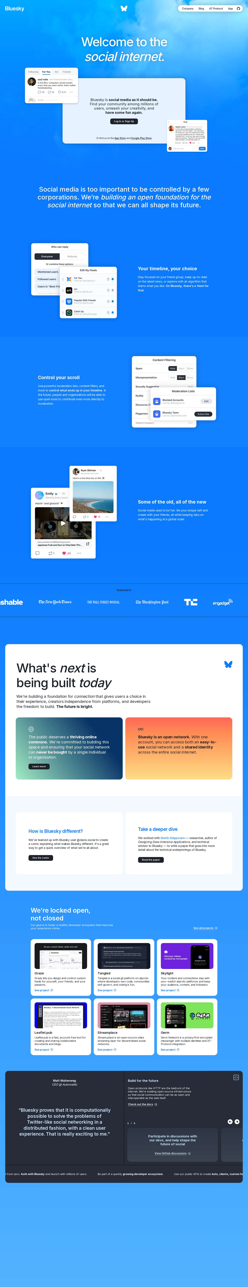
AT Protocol (216, 8)
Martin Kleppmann (173, 838)
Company (187, 8)
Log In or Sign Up (124, 121)
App (230, 8)
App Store (120, 138)
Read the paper (151, 859)
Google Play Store (141, 138)
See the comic (40, 857)
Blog (201, 8)
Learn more (39, 766)
